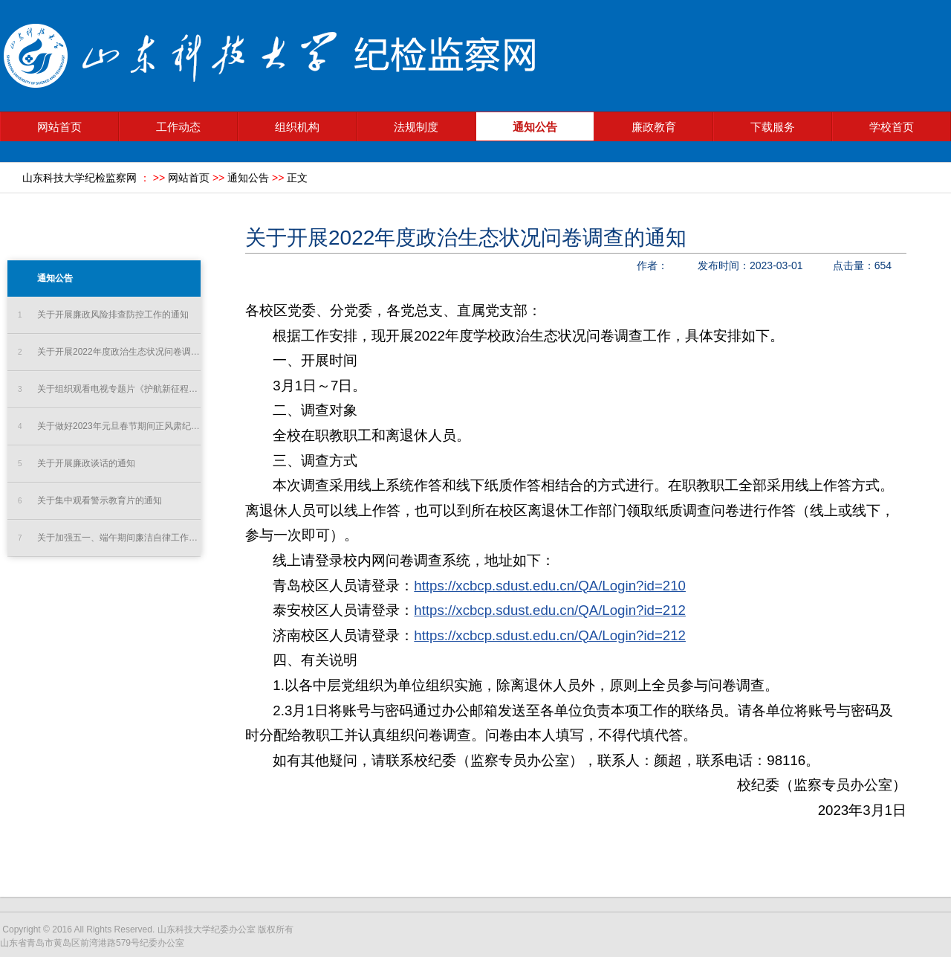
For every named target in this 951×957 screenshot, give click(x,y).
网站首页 (59, 127)
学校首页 (891, 127)
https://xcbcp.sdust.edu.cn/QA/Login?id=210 (550, 585)
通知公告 (535, 127)
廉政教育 (654, 127)
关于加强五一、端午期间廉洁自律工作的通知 (109, 538)
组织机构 (297, 127)
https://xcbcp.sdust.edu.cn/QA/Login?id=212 (550, 610)
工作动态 (178, 127)
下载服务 (772, 127)
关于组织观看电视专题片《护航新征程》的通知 (109, 389)
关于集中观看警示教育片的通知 (90, 501)
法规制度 (416, 127)
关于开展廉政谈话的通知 (76, 463)
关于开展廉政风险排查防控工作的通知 (103, 315)
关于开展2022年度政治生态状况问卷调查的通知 (109, 352)
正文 (297, 178)
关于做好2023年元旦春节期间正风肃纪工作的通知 (109, 426)
